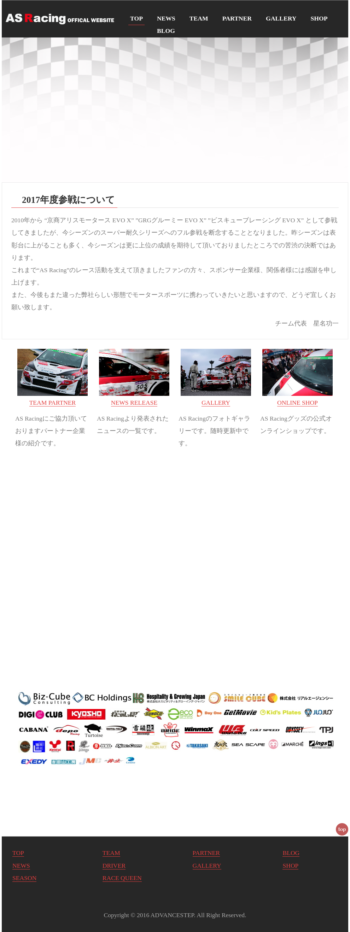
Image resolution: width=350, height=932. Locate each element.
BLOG (166, 30)
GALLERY (281, 18)
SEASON (24, 877)
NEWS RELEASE (134, 402)
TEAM (198, 18)
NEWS (166, 18)
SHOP (319, 18)
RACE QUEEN (122, 877)
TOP (136, 18)
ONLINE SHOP (297, 402)
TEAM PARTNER (52, 402)
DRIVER (114, 865)
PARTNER (237, 18)
